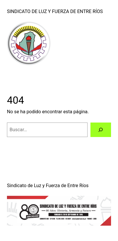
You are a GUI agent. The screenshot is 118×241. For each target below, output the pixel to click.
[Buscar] (100, 130)
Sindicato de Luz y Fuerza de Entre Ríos (55, 11)
